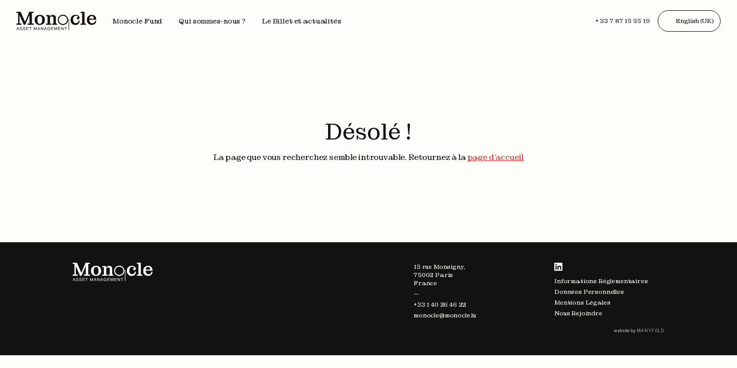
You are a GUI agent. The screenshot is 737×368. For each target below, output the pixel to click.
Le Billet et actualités (301, 21)
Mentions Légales (582, 302)
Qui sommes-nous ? (212, 21)
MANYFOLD (650, 330)
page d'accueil (495, 157)
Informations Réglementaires (601, 281)
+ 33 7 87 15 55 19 (622, 21)
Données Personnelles (589, 292)
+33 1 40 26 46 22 (440, 305)
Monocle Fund (137, 21)
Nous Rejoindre (578, 313)
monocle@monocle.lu (445, 315)
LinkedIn (558, 267)
